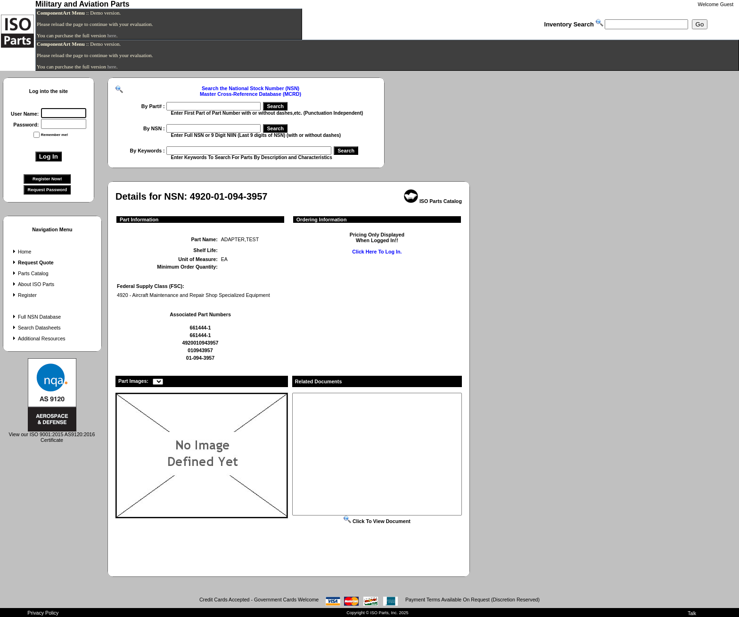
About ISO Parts (32, 284)
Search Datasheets (36, 327)
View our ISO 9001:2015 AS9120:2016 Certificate (52, 435)
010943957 (200, 350)
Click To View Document (377, 521)
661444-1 (200, 327)
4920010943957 (200, 343)
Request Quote (32, 262)
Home (21, 251)
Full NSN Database (36, 317)
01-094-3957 (200, 358)
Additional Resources (38, 338)
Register (24, 295)
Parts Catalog (30, 273)
